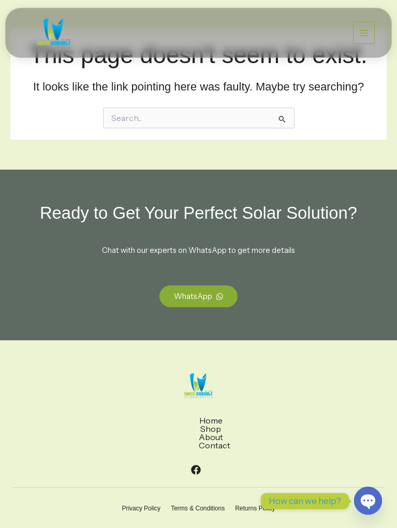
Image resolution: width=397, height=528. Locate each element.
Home (148, 420)
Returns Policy (255, 483)
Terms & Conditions (198, 483)
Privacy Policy (141, 483)
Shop (178, 420)
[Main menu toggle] (364, 32)
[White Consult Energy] (53, 33)
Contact (244, 420)
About (209, 420)
